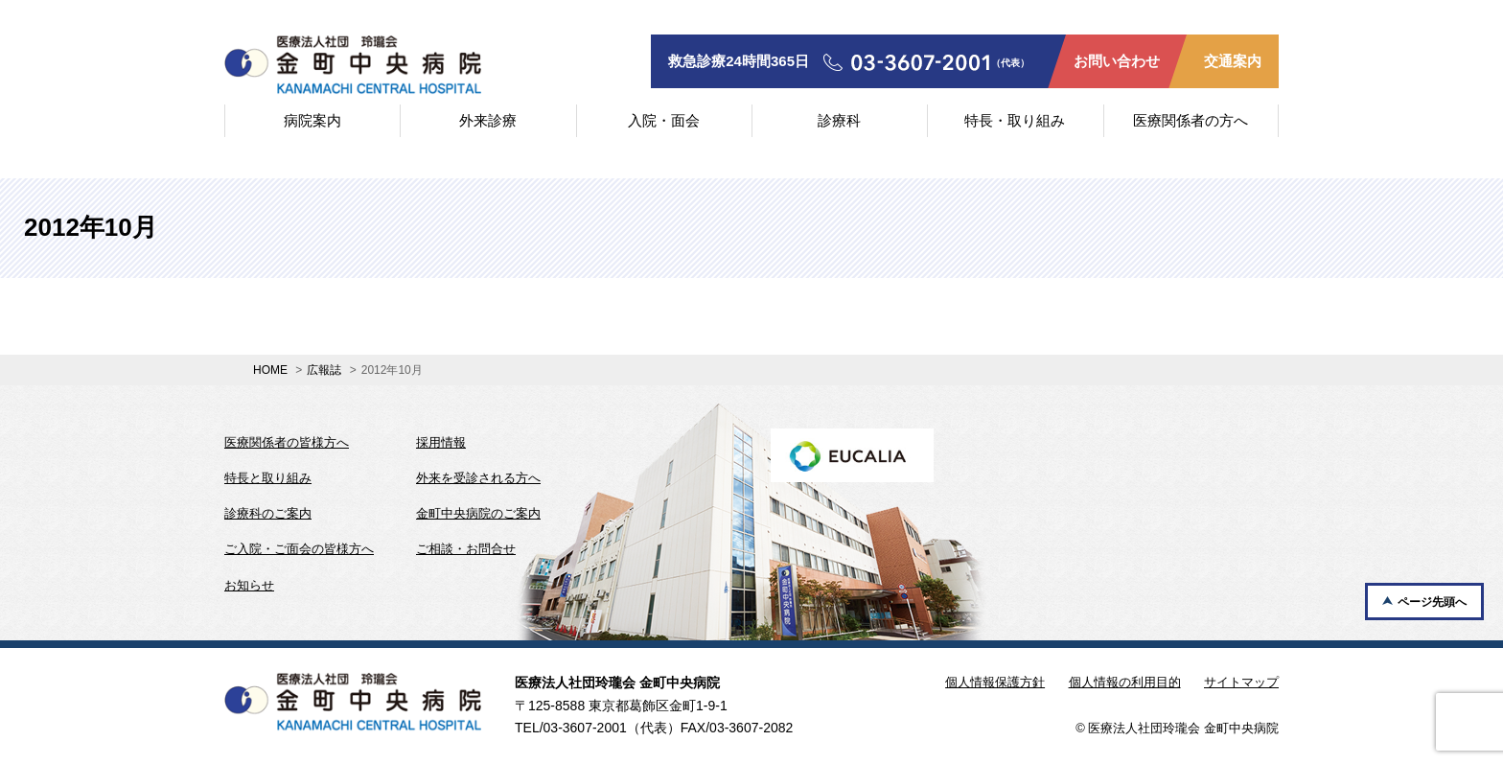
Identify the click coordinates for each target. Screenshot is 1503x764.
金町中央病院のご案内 (478, 513)
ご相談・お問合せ (466, 549)
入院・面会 (664, 120)
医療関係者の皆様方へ (286, 442)
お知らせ (249, 585)
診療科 (839, 120)
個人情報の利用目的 (1125, 682)
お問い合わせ (1117, 61)
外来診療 (488, 120)
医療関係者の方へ (1190, 120)
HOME (270, 370)
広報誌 (324, 370)
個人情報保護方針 (995, 682)
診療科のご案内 (268, 513)
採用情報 (441, 442)
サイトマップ (1241, 682)
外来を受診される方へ (478, 478)
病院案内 (312, 120)
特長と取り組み (268, 478)
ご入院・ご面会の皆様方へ (299, 549)
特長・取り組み (1014, 120)
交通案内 (1232, 61)
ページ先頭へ (1432, 602)
